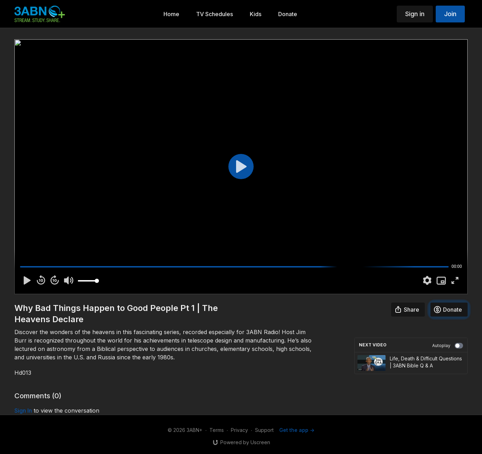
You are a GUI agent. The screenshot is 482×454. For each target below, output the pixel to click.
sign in (23, 410)
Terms (216, 430)
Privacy (239, 430)
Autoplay (447, 345)
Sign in (414, 14)
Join (450, 14)
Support (264, 430)
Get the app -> (296, 430)
